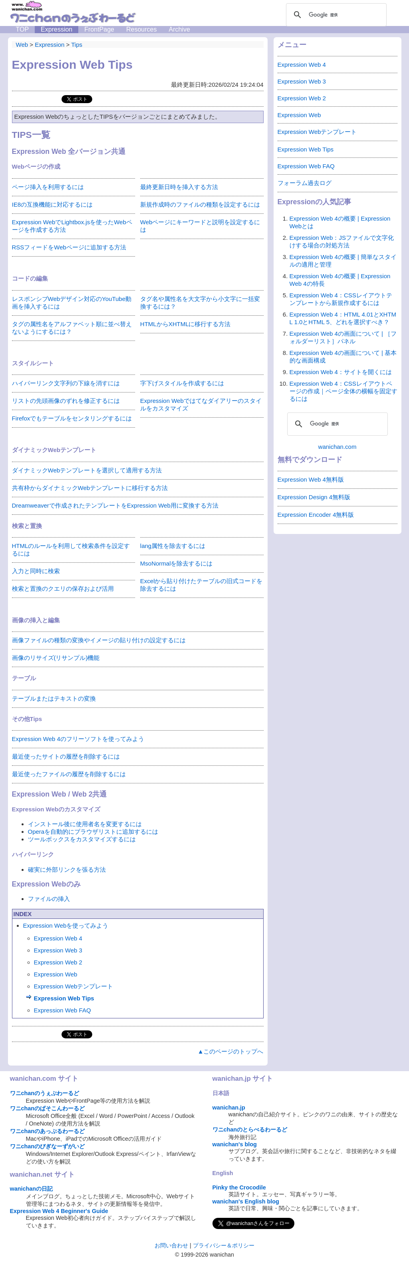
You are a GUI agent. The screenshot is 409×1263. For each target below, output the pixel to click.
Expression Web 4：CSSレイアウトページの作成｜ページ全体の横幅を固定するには (343, 391)
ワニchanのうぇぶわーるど (44, 1093)
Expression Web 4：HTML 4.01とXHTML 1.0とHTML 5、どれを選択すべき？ (343, 318)
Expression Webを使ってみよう (66, 925)
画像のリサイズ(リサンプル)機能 (56, 657)
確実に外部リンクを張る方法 (67, 869)
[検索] (335, 15)
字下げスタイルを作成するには (182, 383)
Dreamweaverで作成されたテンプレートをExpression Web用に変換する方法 (115, 505)
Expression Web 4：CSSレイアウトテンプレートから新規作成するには (341, 299)
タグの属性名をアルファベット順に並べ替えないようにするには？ (72, 328)
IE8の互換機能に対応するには (52, 204)
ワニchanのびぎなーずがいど (47, 1146)
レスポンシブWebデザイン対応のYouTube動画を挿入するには (72, 302)
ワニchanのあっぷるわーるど (47, 1131)
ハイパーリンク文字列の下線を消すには (66, 383)
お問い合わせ (171, 1245)
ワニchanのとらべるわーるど (250, 1129)
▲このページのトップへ (231, 1051)
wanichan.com (337, 446)
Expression (56, 29)
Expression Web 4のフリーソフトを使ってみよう (78, 738)
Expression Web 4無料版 (311, 479)
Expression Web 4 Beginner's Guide (59, 1211)
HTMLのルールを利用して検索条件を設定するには (71, 549)
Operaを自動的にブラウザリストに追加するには (93, 831)
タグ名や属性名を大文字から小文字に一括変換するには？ (200, 302)
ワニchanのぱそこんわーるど (47, 1108)
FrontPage (99, 29)
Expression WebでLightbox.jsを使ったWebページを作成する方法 (72, 226)
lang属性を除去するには (172, 545)
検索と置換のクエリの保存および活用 (63, 588)
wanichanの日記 (31, 1188)
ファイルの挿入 (49, 898)
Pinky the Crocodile (239, 1187)
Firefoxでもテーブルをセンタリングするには (72, 418)
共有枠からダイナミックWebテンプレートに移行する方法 (90, 487)
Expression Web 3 (58, 950)
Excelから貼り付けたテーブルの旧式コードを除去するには (201, 585)
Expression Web (55, 974)
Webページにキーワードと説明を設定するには (200, 226)
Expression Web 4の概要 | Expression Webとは (340, 222)
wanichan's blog (234, 1144)
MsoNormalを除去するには (176, 563)
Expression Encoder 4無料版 (316, 514)
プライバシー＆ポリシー (223, 1245)
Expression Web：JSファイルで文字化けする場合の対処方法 (342, 241)
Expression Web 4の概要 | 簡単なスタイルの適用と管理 (343, 260)
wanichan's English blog (245, 1201)
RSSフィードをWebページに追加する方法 (69, 247)
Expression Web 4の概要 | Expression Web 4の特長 (340, 280)
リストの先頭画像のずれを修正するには (66, 400)
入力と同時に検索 (36, 571)
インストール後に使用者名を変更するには (85, 824)
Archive (179, 29)
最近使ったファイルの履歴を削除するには (69, 774)
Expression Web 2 (58, 962)
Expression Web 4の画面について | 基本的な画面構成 (343, 356)
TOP (22, 29)
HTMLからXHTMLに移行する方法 (185, 324)
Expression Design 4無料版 (314, 497)
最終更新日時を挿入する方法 (179, 186)
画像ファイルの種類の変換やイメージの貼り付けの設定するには (99, 640)
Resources (141, 29)
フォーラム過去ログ (305, 182)
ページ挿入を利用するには (48, 186)
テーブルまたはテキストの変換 (54, 698)
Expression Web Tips (64, 998)
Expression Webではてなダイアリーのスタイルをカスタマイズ (201, 404)
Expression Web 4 (58, 938)
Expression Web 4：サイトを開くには (341, 372)
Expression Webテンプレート (73, 986)
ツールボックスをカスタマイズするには (82, 839)
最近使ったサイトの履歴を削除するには (66, 756)
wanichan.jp (228, 1107)
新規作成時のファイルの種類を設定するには (200, 204)
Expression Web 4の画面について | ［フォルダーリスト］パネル (343, 337)
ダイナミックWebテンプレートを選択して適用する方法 (87, 470)
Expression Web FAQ (62, 1010)
